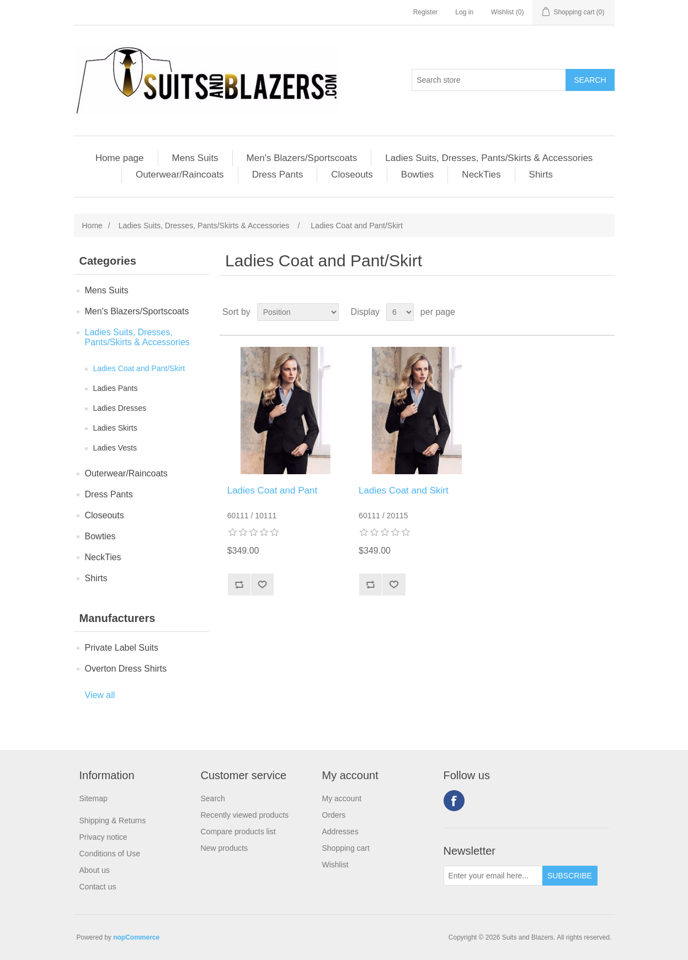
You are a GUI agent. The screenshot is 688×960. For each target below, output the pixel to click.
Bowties (417, 174)
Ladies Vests (115, 447)
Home (92, 225)
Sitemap (93, 798)
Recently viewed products (245, 815)
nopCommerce (136, 937)
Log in (464, 12)
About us (94, 870)
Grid (585, 312)
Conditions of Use (110, 853)
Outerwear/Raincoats (180, 174)
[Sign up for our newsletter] (493, 876)
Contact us (97, 886)
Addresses (340, 831)
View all (100, 695)
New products (224, 848)
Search (213, 798)
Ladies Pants (115, 388)
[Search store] (489, 80)
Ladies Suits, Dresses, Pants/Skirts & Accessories (489, 158)
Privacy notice (103, 837)
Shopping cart (346, 848)
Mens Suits (195, 158)
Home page (119, 158)
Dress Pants (277, 174)
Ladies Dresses (120, 408)
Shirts (541, 174)
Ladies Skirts (115, 427)
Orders (334, 815)
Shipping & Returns (112, 820)
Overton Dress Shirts (126, 668)
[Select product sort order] (298, 312)
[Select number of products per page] (400, 312)
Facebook (454, 800)
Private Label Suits (121, 647)
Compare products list (238, 831)
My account (342, 798)
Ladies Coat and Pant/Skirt (139, 368)
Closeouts (352, 174)
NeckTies (481, 174)
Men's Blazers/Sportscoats (302, 158)
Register (425, 12)
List (605, 312)
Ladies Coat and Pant (272, 490)
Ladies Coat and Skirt (404, 490)
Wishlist (335, 864)
